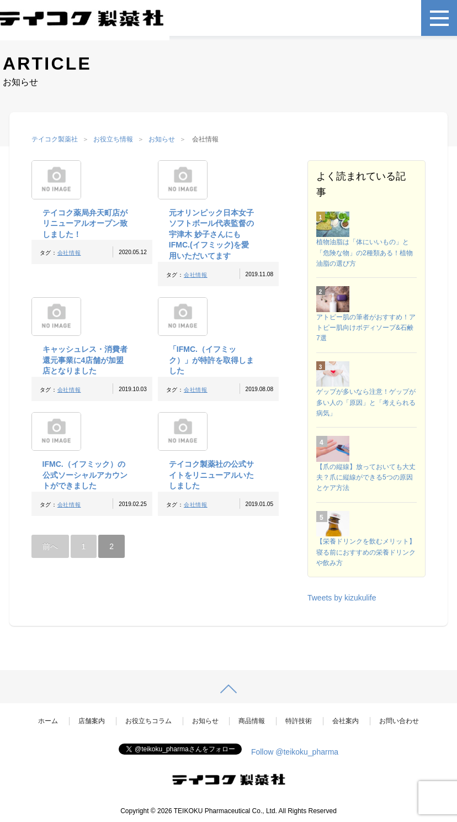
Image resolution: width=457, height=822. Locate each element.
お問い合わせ (399, 721)
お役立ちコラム (148, 721)
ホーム (48, 721)
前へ (50, 546)
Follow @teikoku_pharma (294, 751)
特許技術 (298, 721)
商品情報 (251, 721)
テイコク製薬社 (54, 139)
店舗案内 (91, 721)
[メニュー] (439, 18)
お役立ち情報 (113, 139)
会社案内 (345, 721)
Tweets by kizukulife (341, 597)
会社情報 (69, 253)
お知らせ (161, 139)
